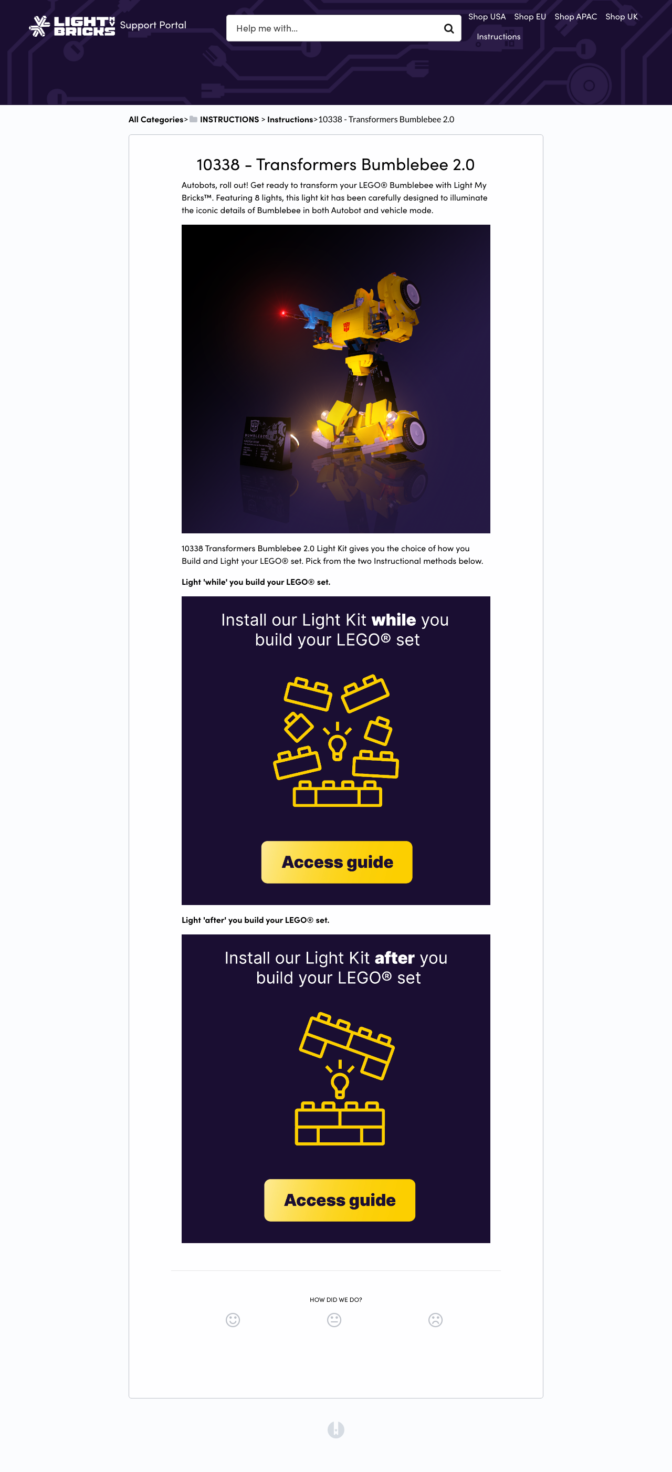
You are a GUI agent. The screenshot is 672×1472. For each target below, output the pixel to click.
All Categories (156, 119)
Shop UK (622, 16)
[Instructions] (290, 119)
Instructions (499, 36)
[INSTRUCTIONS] (223, 119)
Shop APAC (576, 16)
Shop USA (487, 16)
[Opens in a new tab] (336, 1429)
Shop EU (530, 16)
